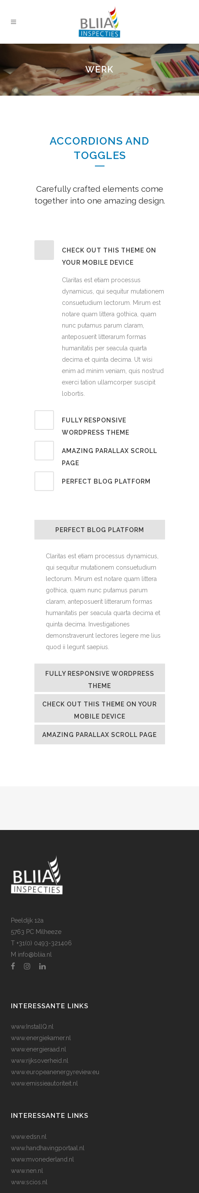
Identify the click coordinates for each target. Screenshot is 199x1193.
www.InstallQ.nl (32, 1026)
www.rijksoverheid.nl (39, 1060)
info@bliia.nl (35, 954)
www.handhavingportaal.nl (47, 1148)
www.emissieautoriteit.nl (44, 1083)
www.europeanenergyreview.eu (55, 1072)
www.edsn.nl (29, 1136)
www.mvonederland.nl (42, 1159)
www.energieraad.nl (38, 1049)
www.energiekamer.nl (41, 1037)
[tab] (99, 254)
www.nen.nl (27, 1170)
